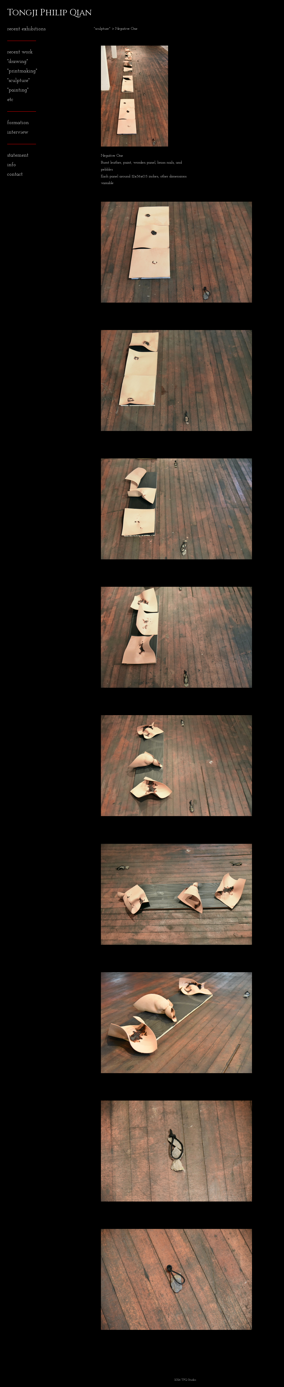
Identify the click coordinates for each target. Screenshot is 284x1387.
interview (17, 132)
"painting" (18, 90)
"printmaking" (22, 71)
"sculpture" (18, 80)
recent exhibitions (26, 29)
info (11, 165)
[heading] (21, 12)
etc (10, 99)
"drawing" (17, 61)
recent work (20, 52)
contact (15, 174)
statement (18, 155)
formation (18, 122)
